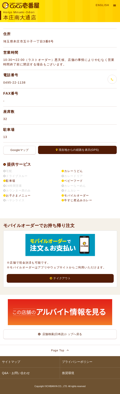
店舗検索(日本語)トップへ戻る (60, 334)
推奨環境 (68, 373)
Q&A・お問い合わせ (16, 373)
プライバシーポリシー (77, 361)
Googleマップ (19, 150)
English (102, 5)
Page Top (60, 350)
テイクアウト (60, 278)
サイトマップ (11, 361)
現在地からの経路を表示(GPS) (77, 149)
